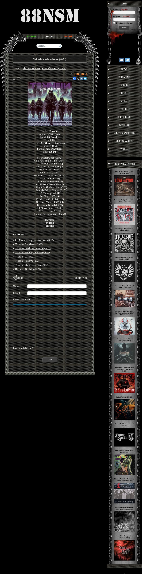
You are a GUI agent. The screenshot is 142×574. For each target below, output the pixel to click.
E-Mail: (116, 9)
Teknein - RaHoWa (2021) (27, 261)
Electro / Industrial (32, 68)
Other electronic (50, 68)
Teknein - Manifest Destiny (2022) (31, 265)
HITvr (19, 78)
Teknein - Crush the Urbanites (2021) (33, 248)
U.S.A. (62, 68)
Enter (124, 27)
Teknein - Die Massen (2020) (29, 244)
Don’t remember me (124, 23)
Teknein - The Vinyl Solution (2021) (32, 252)
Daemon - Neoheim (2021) (28, 269)
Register (124, 9)
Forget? (126, 16)
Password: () (121, 16)
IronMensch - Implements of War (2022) (34, 240)
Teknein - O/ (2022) (24, 256)
